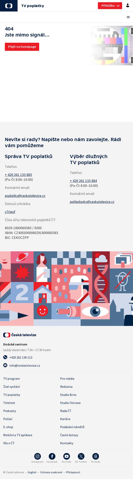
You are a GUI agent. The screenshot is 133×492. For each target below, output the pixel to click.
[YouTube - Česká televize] (66, 458)
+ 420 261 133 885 (18, 174)
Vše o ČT (9, 443)
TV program (11, 379)
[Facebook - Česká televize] (52, 458)
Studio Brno (68, 395)
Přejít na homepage (22, 47)
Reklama (66, 387)
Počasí (7, 419)
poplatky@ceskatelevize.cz (25, 195)
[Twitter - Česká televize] (81, 458)
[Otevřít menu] (66, 17)
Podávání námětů (72, 427)
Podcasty (9, 411)
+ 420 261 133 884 (83, 180)
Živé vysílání (11, 387)
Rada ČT (65, 411)
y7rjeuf (10, 211)
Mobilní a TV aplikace (17, 435)
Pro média (67, 379)
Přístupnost (73, 472)
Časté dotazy (69, 435)
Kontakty (66, 443)
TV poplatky (32, 6)
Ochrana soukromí (51, 472)
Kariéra (65, 419)
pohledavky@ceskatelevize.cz (92, 201)
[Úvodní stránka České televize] (19, 334)
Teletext (9, 403)
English (32, 472)
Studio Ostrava (70, 403)
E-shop (8, 427)
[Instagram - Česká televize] (37, 458)
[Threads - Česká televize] (95, 458)
